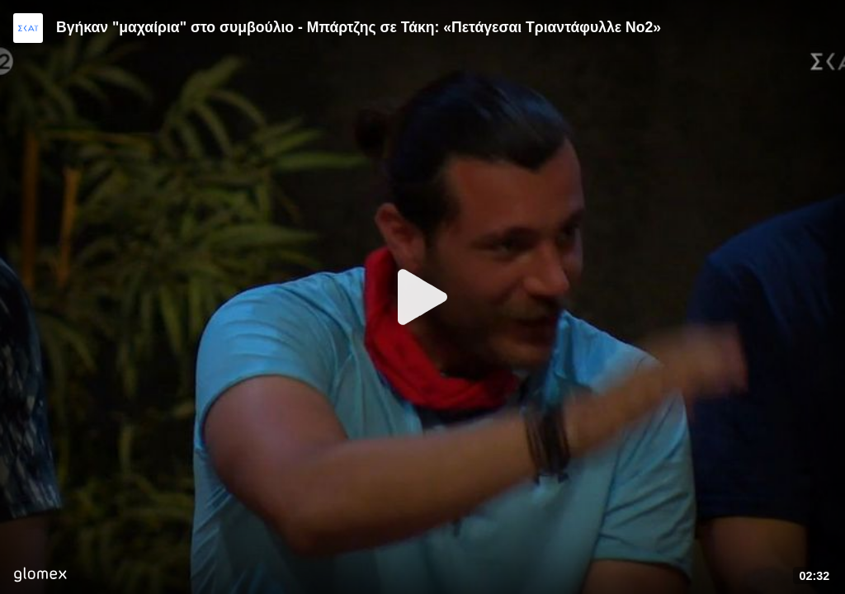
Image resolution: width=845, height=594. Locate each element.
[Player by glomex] (40, 576)
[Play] (422, 297)
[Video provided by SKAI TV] (28, 28)
